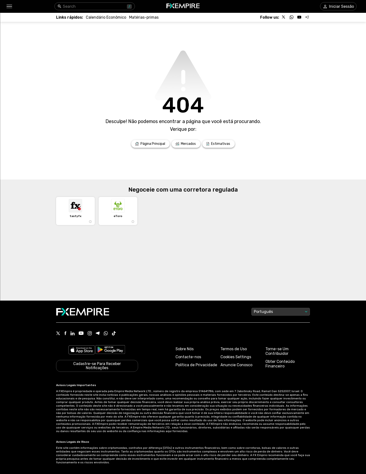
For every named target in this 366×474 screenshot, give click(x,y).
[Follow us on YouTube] (299, 17)
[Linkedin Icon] (72, 333)
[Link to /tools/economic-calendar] (106, 17)
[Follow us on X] (284, 17)
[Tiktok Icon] (114, 333)
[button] (9, 6)
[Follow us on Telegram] (307, 17)
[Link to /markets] (186, 144)
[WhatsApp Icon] (106, 333)
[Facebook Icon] (65, 333)
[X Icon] (58, 333)
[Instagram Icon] (90, 333)
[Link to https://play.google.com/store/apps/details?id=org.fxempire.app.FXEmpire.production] (110, 350)
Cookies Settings (235, 357)
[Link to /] (150, 144)
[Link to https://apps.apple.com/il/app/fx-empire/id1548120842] (81, 350)
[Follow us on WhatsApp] (291, 17)
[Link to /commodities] (144, 17)
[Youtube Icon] (81, 333)
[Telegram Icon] (98, 334)
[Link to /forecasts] (218, 144)
